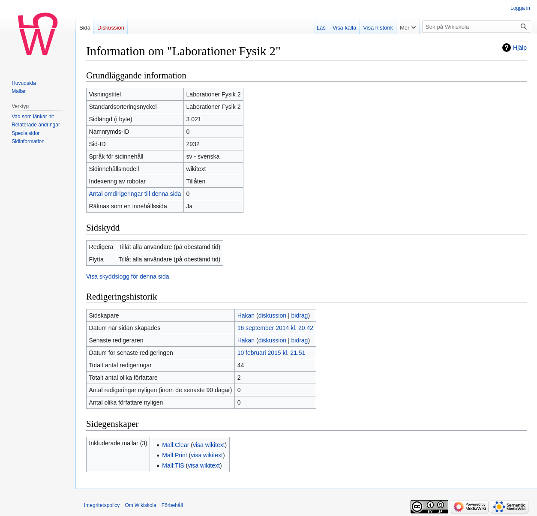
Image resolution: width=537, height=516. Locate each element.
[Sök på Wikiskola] (476, 27)
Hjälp (520, 47)
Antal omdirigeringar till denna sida (135, 193)
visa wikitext (209, 444)
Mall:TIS (173, 465)
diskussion (272, 315)
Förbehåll (172, 505)
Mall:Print (174, 455)
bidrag (299, 315)
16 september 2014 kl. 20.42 (275, 327)
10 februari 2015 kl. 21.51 (271, 352)
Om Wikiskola (140, 505)
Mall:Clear (175, 444)
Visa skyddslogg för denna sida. (128, 276)
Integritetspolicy (102, 505)
